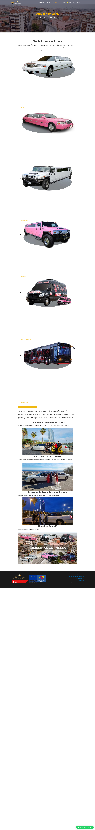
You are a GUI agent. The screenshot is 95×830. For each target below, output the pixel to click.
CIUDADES (57, 3)
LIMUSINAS (41, 3)
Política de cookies (79, 575)
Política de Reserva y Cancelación (76, 576)
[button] (85, 827)
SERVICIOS (49, 3)
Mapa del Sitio (80, 580)
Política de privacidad (79, 578)
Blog (64, 3)
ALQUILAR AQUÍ (79, 3)
